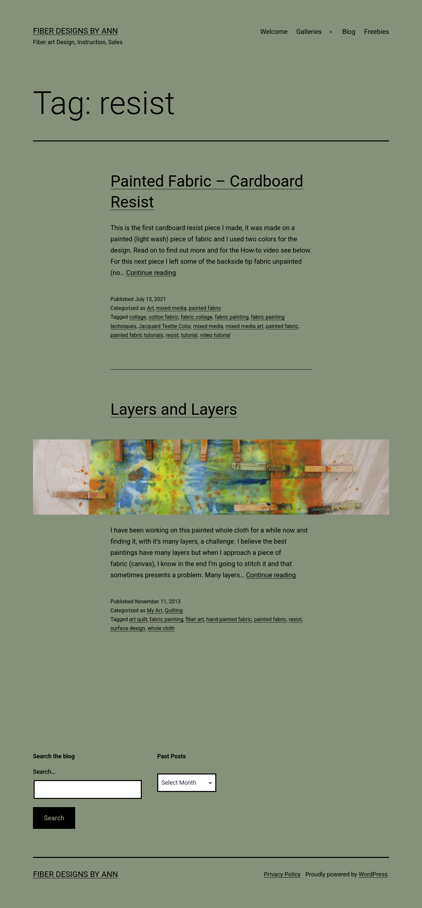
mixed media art (244, 326)
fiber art (195, 619)
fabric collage (196, 317)
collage (137, 317)
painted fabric (205, 308)
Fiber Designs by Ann (75, 31)
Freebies (376, 32)
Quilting (174, 610)
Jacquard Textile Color (164, 326)
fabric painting (232, 317)
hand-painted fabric (229, 619)
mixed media (171, 308)
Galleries (308, 32)
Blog (348, 32)
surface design (127, 628)
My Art (154, 610)
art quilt (138, 619)
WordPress (373, 874)
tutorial (189, 335)
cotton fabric (163, 317)
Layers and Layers (173, 409)
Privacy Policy (282, 874)
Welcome (273, 32)
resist (172, 335)
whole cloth (160, 628)
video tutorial (215, 335)
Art (150, 308)
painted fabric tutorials (136, 335)
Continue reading (151, 273)
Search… (44, 771)
